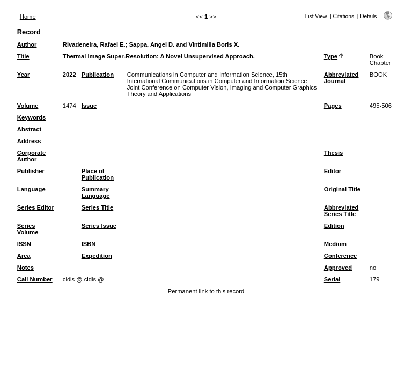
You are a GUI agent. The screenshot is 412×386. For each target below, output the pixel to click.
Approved (338, 267)
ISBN (89, 244)
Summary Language (96, 192)
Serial (332, 279)
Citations (343, 16)
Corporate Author (31, 156)
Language (31, 189)
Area (24, 256)
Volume (28, 105)
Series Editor (35, 207)
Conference (340, 256)
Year (23, 74)
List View (316, 16)
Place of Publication (98, 174)
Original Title (342, 189)
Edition (334, 225)
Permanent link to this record (206, 291)
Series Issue (99, 225)
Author (27, 44)
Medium (335, 244)
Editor (332, 171)
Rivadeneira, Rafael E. (94, 44)
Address (29, 141)
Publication (98, 74)
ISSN (24, 244)
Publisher (31, 171)
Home (28, 16)
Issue (89, 105)
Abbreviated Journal (341, 77)
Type (330, 56)
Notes (25, 267)
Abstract (29, 129)
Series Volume (28, 228)
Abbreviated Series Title (341, 210)
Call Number (35, 279)
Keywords (31, 117)
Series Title (98, 207)
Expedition (97, 256)
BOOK (378, 74)
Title (23, 56)
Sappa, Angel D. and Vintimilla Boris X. (184, 44)
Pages (333, 105)
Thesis (333, 153)
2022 (69, 74)
